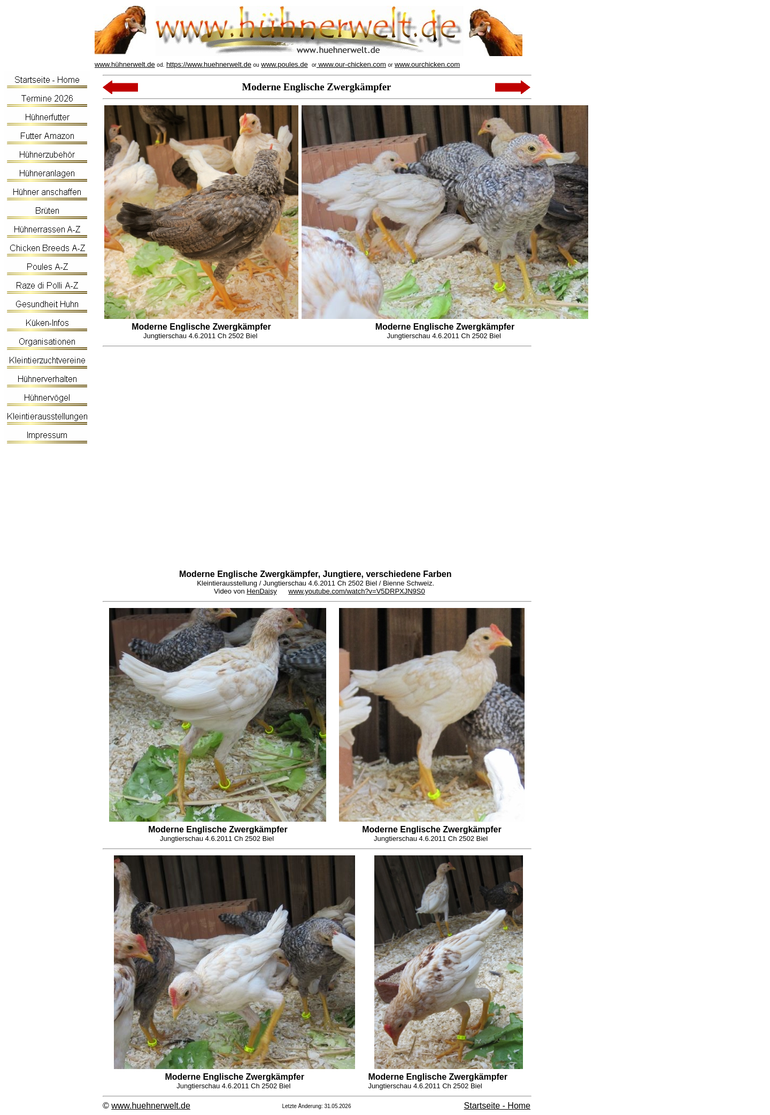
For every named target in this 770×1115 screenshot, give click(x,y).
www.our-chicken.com (351, 64)
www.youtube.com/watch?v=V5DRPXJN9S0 (356, 591)
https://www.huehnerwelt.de (208, 64)
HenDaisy (261, 591)
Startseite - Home (497, 1105)
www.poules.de (284, 64)
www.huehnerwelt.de (150, 1105)
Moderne (197, 574)
